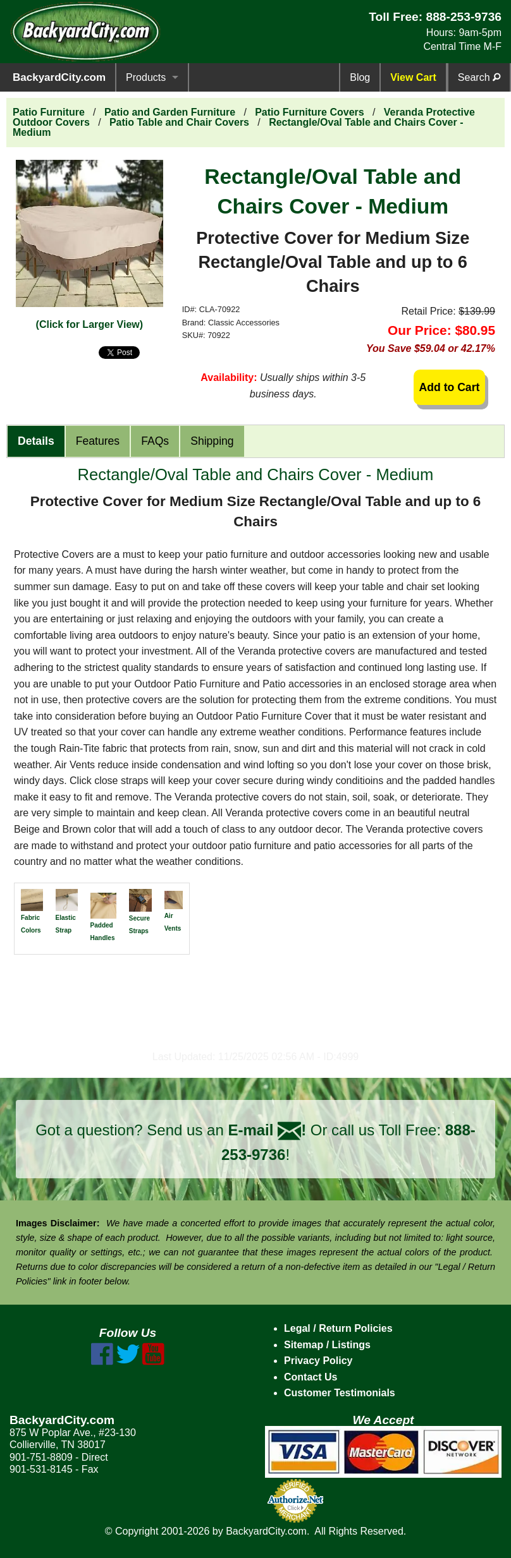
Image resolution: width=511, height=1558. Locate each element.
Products (146, 77)
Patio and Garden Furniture (169, 112)
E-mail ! (267, 1129)
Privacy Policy (318, 1360)
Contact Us (310, 1377)
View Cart (413, 77)
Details (36, 441)
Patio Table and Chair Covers (179, 122)
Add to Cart (449, 387)
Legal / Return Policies (338, 1328)
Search (479, 77)
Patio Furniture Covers (309, 112)
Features (98, 441)
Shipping (211, 441)
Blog (360, 77)
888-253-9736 (464, 16)
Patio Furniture (49, 112)
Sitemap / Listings (327, 1344)
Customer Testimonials (339, 1392)
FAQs (155, 441)
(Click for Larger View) (90, 324)
